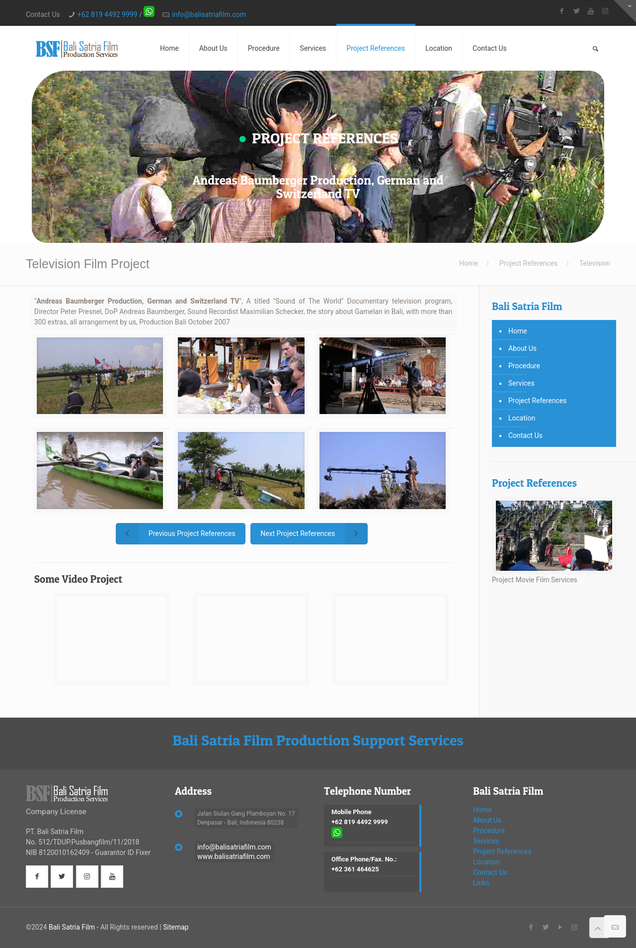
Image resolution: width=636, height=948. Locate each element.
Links (481, 883)
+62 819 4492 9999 (108, 14)
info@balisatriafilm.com (209, 14)
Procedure (524, 366)
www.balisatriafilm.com (233, 856)
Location (521, 418)
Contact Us (525, 435)
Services (521, 383)
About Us (522, 348)
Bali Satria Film (72, 927)
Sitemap (175, 927)
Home (468, 263)
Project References (528, 263)
